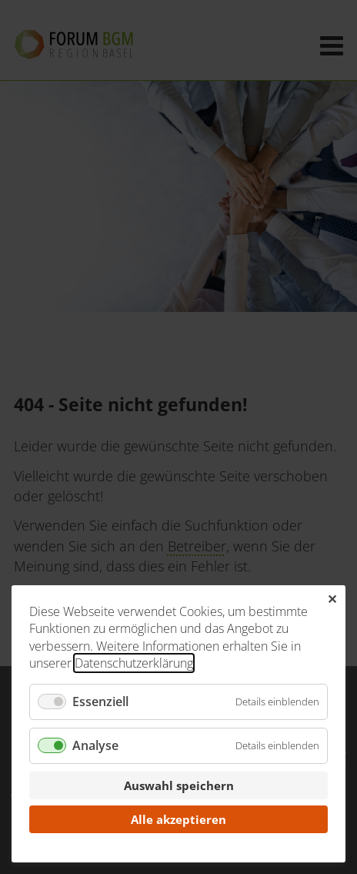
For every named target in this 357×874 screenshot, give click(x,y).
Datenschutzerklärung (134, 663)
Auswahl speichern (179, 785)
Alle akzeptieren (178, 819)
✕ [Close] (332, 599)
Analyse (95, 745)
